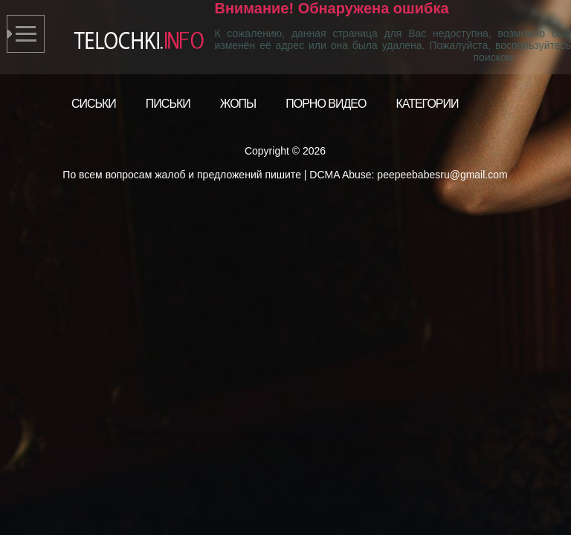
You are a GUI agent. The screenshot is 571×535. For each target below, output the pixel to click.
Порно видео (326, 103)
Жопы (238, 103)
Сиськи (93, 103)
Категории (427, 103)
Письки (168, 103)
